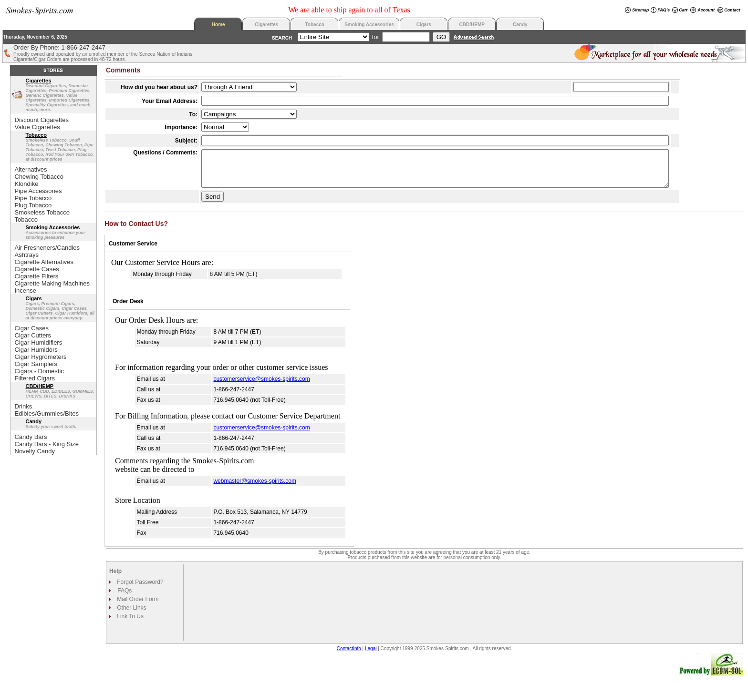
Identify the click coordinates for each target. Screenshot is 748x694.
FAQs (124, 597)
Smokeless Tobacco (42, 212)
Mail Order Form (137, 606)
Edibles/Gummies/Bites (47, 413)
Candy (520, 24)
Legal (370, 655)
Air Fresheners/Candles (47, 247)
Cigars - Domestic (39, 371)
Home (218, 24)
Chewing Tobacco (39, 176)
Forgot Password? (139, 589)
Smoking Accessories (369, 24)
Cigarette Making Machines (52, 283)
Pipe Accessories (38, 190)
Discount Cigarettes (42, 119)
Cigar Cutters (33, 335)
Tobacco (314, 24)
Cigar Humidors (36, 349)
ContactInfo (349, 655)
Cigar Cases (32, 328)
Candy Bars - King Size (47, 444)
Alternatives (31, 169)
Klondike (27, 183)
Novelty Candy (35, 451)
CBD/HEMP (472, 24)
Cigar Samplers (36, 363)
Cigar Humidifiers (38, 342)
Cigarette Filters (37, 276)
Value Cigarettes (37, 127)
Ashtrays (27, 254)
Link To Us (129, 623)
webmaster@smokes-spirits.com (254, 488)
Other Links (130, 615)
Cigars (423, 24)
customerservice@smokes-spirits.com (261, 386)
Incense (26, 290)
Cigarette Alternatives (44, 261)
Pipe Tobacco (33, 198)
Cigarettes (266, 24)
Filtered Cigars (35, 378)
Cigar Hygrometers (41, 356)
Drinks (23, 406)
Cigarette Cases (37, 269)
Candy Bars (31, 436)
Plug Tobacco (33, 205)
